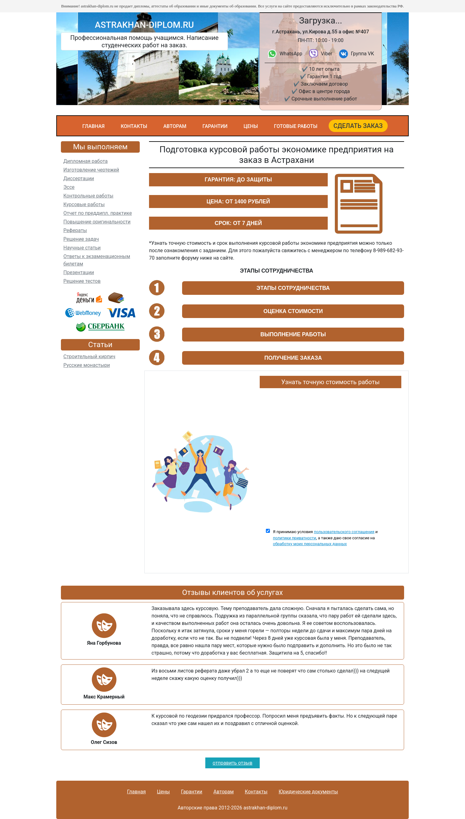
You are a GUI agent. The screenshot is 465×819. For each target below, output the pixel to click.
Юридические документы (308, 792)
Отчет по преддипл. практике (97, 213)
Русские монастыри (86, 365)
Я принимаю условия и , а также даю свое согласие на (325, 537)
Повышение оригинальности (96, 222)
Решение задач (81, 239)
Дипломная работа (85, 161)
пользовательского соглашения (344, 531)
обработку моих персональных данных (310, 543)
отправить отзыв (233, 763)
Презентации (78, 272)
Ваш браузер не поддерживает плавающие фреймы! (330, 455)
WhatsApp (290, 54)
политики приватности (294, 538)
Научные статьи (82, 248)
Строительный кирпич (89, 356)
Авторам (174, 126)
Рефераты (75, 230)
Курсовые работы (84, 204)
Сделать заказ (358, 125)
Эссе (69, 187)
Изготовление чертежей (91, 170)
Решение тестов (81, 281)
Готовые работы (296, 126)
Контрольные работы (88, 196)
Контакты (134, 126)
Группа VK (362, 54)
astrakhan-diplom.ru (144, 25)
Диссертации (78, 178)
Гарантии (215, 126)
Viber (326, 54)
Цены (251, 126)
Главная (93, 126)
